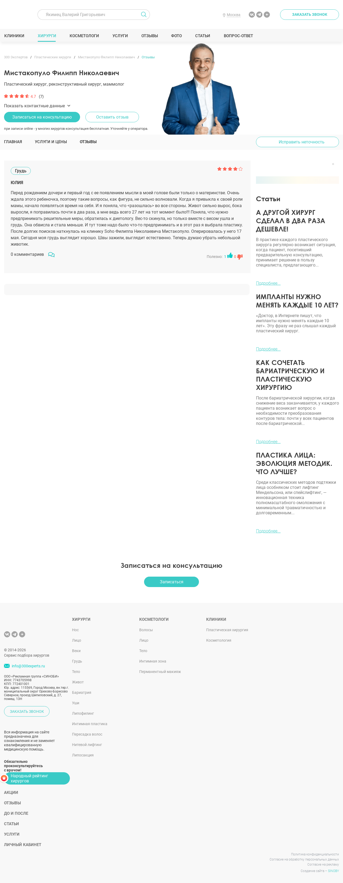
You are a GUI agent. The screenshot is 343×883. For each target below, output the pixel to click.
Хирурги (47, 35)
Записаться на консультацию (42, 117)
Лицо (76, 640)
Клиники (14, 35)
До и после (16, 813)
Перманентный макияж (160, 671)
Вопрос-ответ (238, 35)
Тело (76, 671)
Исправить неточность (302, 141)
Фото (176, 35)
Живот (78, 682)
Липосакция (83, 755)
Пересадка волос (87, 734)
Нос (75, 630)
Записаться (171, 581)
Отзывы (149, 35)
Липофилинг (83, 713)
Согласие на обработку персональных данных (304, 859)
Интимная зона (152, 661)
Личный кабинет (22, 844)
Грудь (77, 661)
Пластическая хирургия (227, 630)
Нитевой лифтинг (87, 745)
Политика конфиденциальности (315, 854)
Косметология (218, 640)
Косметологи (84, 35)
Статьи (202, 35)
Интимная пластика (89, 724)
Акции (11, 792)
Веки (76, 651)
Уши (75, 703)
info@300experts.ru (28, 666)
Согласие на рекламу (323, 864)
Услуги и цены (51, 141)
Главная (13, 141)
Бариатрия (81, 692)
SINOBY (333, 871)
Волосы (146, 630)
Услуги (120, 35)
